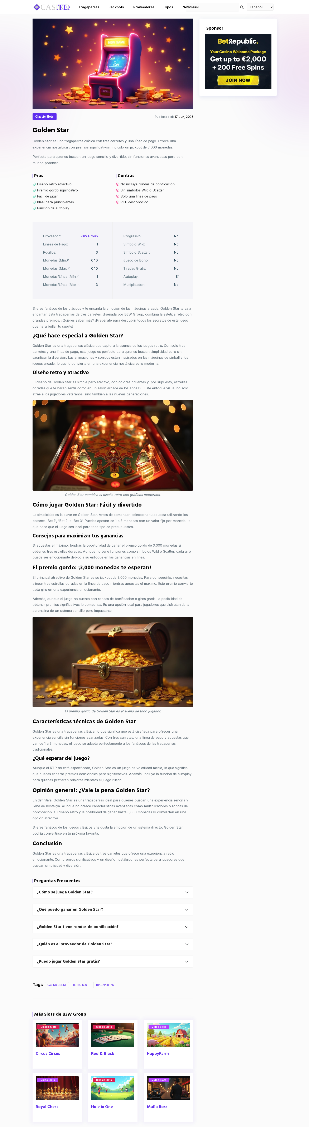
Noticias (189, 7)
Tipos (168, 7)
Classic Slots (45, 117)
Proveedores (144, 7)
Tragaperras (88, 7)
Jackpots (116, 7)
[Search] (241, 7)
